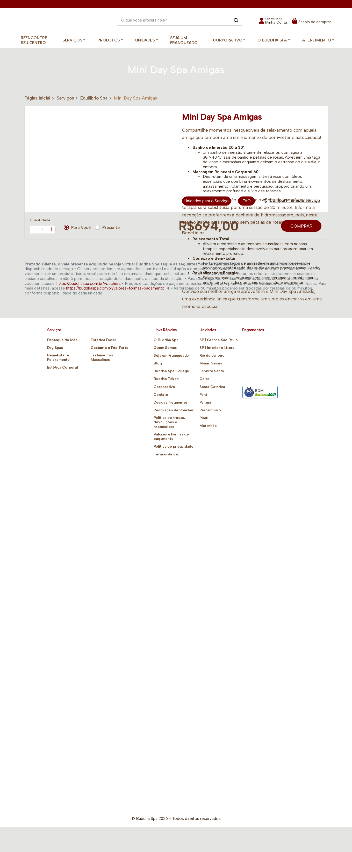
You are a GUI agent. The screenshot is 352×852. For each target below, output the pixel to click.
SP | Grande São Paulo (218, 340)
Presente (107, 227)
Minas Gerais (210, 363)
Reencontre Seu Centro (34, 40)
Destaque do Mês (62, 340)
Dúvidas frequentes (170, 402)
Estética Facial (103, 340)
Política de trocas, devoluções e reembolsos (169, 422)
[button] (273, 22)
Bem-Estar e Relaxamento (58, 357)
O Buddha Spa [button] (272, 40)
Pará (203, 394)
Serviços (65, 98)
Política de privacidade (173, 446)
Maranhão (208, 426)
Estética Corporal (62, 367)
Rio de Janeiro (211, 355)
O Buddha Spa (166, 340)
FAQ (246, 201)
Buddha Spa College (171, 371)
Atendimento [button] (316, 40)
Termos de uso (166, 454)
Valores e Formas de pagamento (171, 436)
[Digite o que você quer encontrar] (179, 20)
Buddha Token (166, 379)
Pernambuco (210, 410)
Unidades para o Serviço (206, 201)
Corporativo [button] (227, 40)
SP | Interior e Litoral (217, 348)
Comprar (301, 226)
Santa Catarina (212, 387)
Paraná (205, 402)
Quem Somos (165, 348)
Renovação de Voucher (173, 410)
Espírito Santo (211, 371)
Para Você (77, 227)
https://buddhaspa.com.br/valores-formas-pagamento (115, 288)
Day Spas (55, 348)
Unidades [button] (145, 40)
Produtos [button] (108, 40)
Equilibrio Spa (93, 98)
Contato (161, 394)
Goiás (204, 379)
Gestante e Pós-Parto (109, 348)
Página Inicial (37, 98)
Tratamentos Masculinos (102, 357)
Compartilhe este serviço (291, 200)
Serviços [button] (72, 40)
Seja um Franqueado (184, 40)
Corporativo (164, 387)
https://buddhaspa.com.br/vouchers (88, 283)
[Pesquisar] (235, 20)
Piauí (203, 418)
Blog (158, 363)
